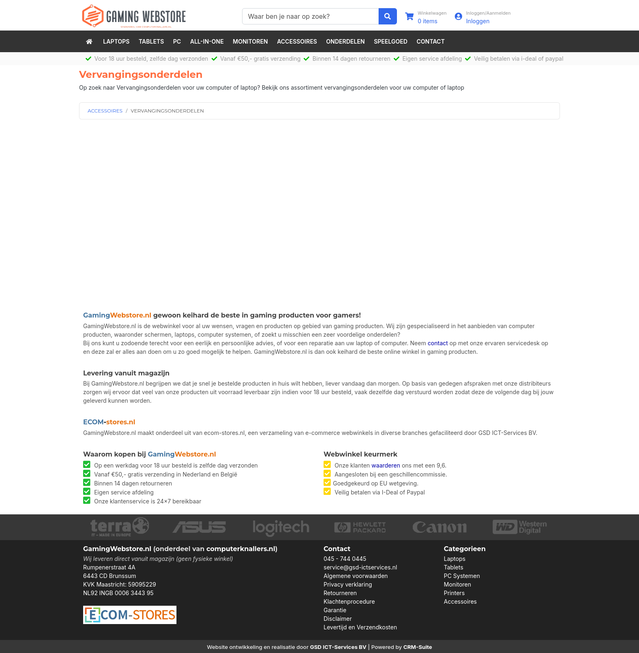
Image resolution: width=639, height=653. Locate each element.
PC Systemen (462, 575)
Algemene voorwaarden (356, 575)
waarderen (386, 465)
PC (177, 41)
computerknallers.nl (240, 549)
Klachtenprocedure (349, 601)
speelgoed (390, 41)
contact (437, 343)
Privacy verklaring (348, 584)
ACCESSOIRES (105, 111)
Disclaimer (338, 618)
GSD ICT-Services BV (338, 647)
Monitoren (250, 41)
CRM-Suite (417, 647)
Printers (454, 592)
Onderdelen (345, 41)
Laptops (116, 41)
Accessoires (297, 41)
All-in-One (207, 41)
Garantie (335, 610)
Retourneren (340, 592)
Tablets (151, 41)
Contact (430, 41)
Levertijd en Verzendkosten (360, 627)
